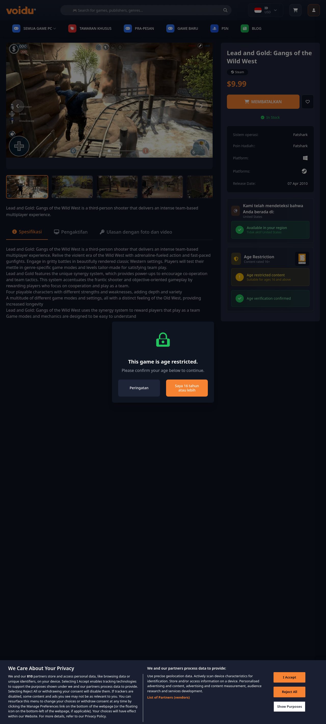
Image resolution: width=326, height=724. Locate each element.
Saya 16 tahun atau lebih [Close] (187, 388)
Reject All (289, 698)
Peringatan (139, 387)
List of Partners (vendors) (168, 703)
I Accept (289, 683)
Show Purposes (289, 713)
